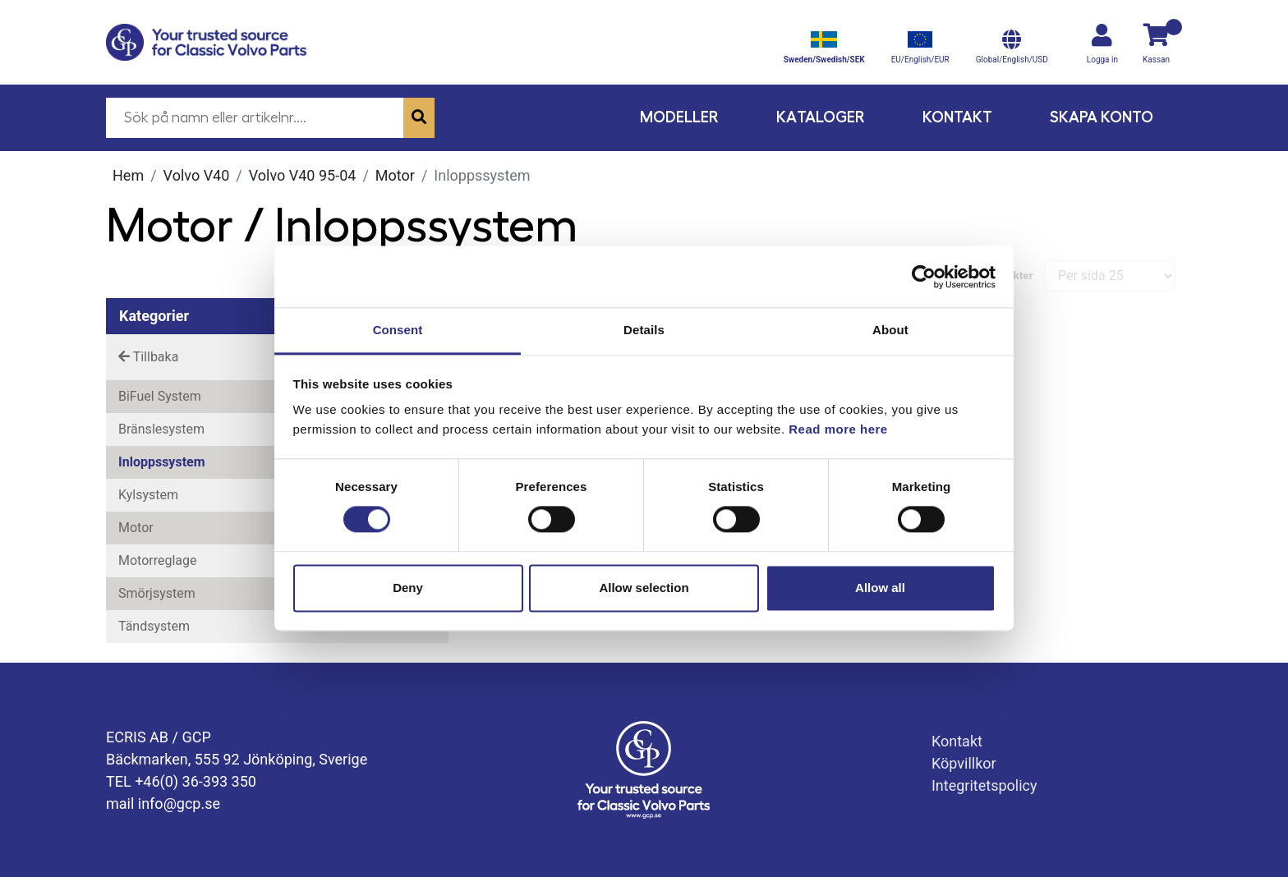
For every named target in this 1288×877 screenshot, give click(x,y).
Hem (128, 175)
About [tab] (890, 330)
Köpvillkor (964, 763)
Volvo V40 (196, 175)
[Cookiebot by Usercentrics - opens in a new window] (924, 276)
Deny (408, 588)
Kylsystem (148, 495)
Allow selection (643, 588)
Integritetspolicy (984, 785)
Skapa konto (1101, 117)
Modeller (679, 117)
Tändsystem (154, 626)
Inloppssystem (161, 462)
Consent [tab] (398, 330)
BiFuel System (159, 396)
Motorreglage (157, 560)
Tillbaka (148, 357)
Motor (395, 175)
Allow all (880, 588)
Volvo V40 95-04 (302, 175)
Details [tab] (644, 330)
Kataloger (820, 117)
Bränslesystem (161, 429)
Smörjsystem (157, 593)
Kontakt (957, 117)
